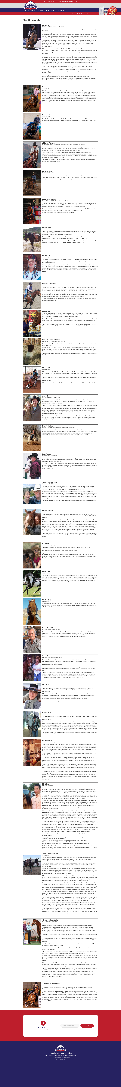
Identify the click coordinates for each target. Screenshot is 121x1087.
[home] (30, 6)
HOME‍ (47, 5)
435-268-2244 (51, 1)
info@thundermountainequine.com (68, 1)
